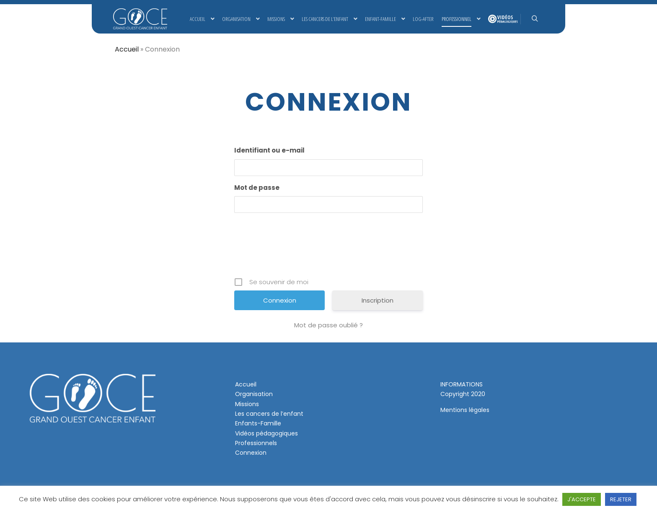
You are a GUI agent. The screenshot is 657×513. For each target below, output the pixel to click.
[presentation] (329, 248)
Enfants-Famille (258, 423)
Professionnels (256, 443)
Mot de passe (256, 187)
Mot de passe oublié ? (328, 325)
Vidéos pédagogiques (266, 433)
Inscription (377, 300)
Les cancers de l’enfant (269, 413)
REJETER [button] (620, 499)
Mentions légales (464, 410)
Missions (247, 404)
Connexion (250, 452)
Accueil (127, 49)
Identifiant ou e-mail (269, 150)
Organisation (254, 394)
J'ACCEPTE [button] (581, 499)
